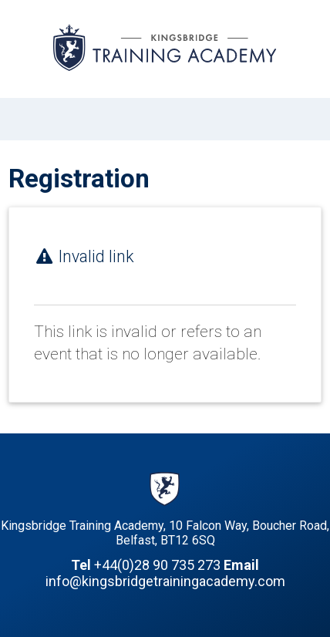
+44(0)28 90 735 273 (157, 565)
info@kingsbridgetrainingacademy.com (165, 581)
